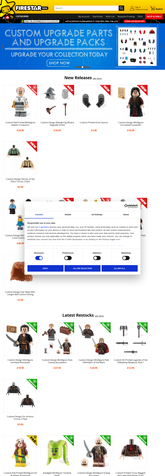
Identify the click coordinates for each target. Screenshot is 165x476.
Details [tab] (68, 214)
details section (117, 245)
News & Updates (10, 428)
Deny (45, 268)
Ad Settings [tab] (97, 214)
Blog (4, 432)
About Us (6, 424)
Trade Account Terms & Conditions (59, 445)
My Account (83, 16)
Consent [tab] (39, 214)
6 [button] (86, 67)
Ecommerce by (153, 473)
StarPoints (98, 16)
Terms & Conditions (11, 439)
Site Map (6, 454)
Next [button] (162, 46)
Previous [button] (2, 46)
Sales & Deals (154, 16)
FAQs (140, 16)
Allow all (119, 268)
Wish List (110, 16)
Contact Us (47, 417)
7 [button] (88, 67)
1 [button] (76, 67)
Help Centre (48, 421)
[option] (82, 46)
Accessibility (8, 446)
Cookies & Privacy (10, 443)
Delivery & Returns (11, 435)
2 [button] (78, 67)
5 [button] (84, 67)
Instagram (102, 427)
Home (5, 417)
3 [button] (80, 67)
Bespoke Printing (126, 16)
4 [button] (82, 67)
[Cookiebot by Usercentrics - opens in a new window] (126, 206)
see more (97, 78)
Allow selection (82, 268)
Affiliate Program (50, 449)
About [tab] (126, 214)
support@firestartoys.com (55, 429)
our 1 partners (42, 227)
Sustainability (8, 450)
